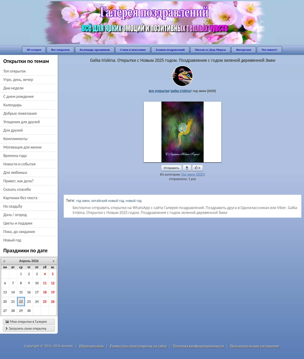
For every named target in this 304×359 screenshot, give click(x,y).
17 (37, 292)
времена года (15, 155)
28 (13, 311)
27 (5, 311)
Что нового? (269, 49)
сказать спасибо (17, 189)
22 (21, 301)
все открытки (159, 91)
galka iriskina (181, 91)
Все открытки (60, 49)
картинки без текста (20, 197)
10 (37, 283)
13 (5, 292)
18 (45, 292)
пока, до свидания (19, 231)
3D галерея (34, 49)
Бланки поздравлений (170, 49)
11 (45, 283)
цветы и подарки (17, 223)
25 (45, 301)
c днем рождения (18, 96)
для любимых (15, 172)
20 (5, 301)
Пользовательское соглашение (254, 346)
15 (21, 292)
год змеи (82, 201)
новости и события (19, 164)
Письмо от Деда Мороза (210, 49)
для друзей (13, 130)
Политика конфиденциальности (198, 346)
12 (52, 283)
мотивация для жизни (22, 147)
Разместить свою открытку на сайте (138, 346)
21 (13, 301)
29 (21, 311)
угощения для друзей (21, 121)
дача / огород (15, 214)
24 (37, 301)
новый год (12, 240)
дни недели (13, 88)
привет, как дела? (18, 180)
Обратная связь (91, 346)
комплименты (15, 138)
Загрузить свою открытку (26, 328)
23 (29, 301)
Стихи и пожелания (133, 49)
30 (29, 311)
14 (13, 292)
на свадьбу (12, 206)
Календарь (12, 104)
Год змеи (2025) (193, 174)
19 (52, 292)
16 (29, 292)
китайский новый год (107, 201)
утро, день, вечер (18, 79)
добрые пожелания (20, 113)
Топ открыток (14, 71)
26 (52, 301)
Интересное (243, 49)
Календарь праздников (95, 49)
